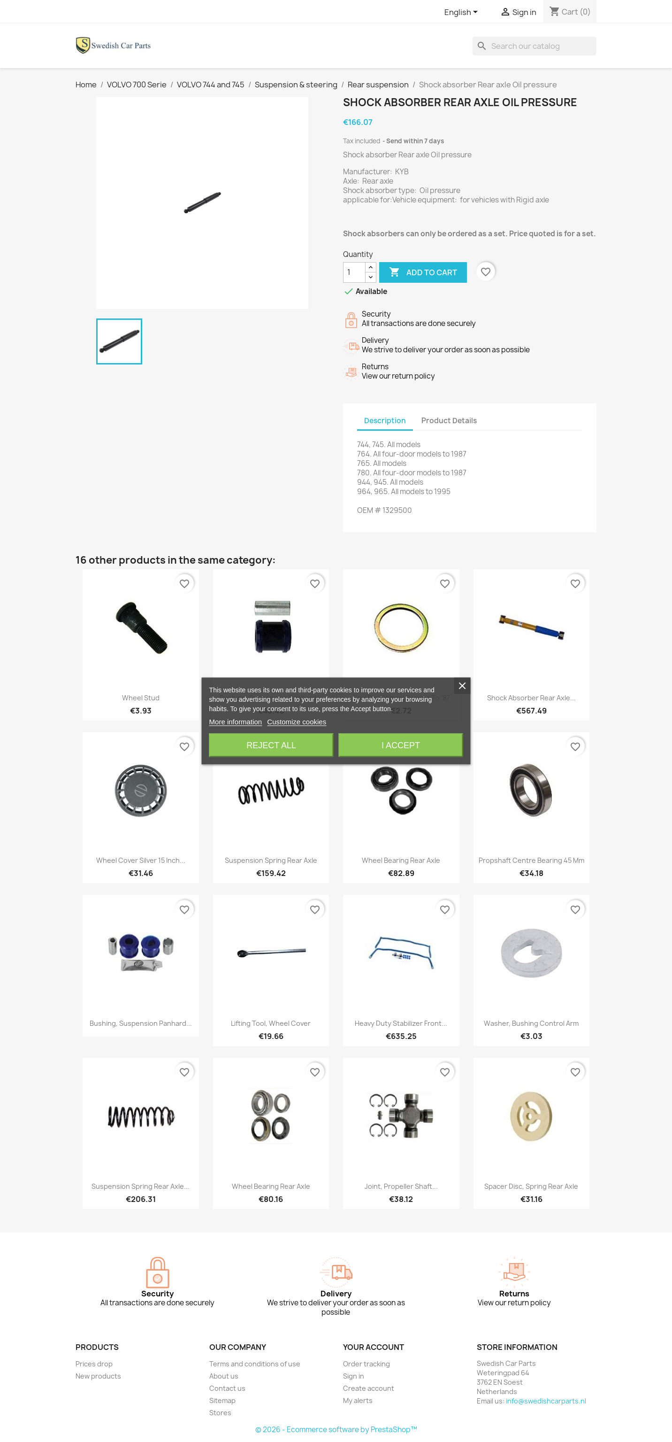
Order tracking (366, 1363)
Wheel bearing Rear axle (401, 860)
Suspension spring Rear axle (271, 860)
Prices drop (94, 1363)
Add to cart (423, 272)
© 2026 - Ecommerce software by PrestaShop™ (336, 1429)
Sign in (353, 1376)
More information (235, 722)
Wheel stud (141, 697)
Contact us (227, 1388)
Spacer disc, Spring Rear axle (531, 1186)
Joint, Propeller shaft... (401, 1186)
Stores (220, 1412)
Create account (368, 1388)
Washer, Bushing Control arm (531, 1023)
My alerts (358, 1400)
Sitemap (222, 1400)
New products (98, 1376)
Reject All (271, 745)
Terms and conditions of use (254, 1363)
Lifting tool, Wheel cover (271, 1023)
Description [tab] (385, 421)
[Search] (534, 46)
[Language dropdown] (462, 12)
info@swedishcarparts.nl (546, 1400)
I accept (401, 745)
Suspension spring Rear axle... (141, 1186)
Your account (373, 1347)
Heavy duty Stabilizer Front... (401, 1023)
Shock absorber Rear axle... (531, 697)
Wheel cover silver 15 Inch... (140, 860)
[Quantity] (354, 272)
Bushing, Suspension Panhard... (141, 1023)
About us (223, 1376)
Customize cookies (296, 722)
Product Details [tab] (449, 421)
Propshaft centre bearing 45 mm (531, 860)
